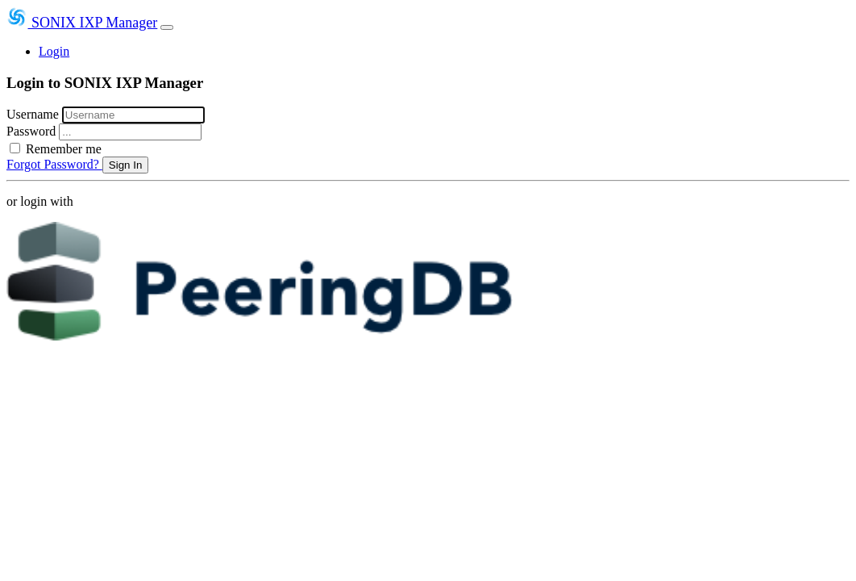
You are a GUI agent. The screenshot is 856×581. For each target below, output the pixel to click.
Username (34, 114)
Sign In (126, 165)
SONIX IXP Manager (81, 23)
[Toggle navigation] (166, 27)
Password (32, 131)
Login (54, 51)
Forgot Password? (54, 164)
